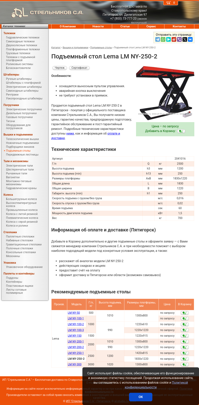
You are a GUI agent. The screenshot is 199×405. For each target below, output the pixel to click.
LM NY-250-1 (76, 353)
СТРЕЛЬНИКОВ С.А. (42, 13)
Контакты (179, 26)
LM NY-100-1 (76, 318)
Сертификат (79, 68)
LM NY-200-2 (76, 347)
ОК (141, 397)
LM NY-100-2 (76, 324)
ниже (70, 133)
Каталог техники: (14, 26)
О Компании (68, 26)
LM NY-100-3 (76, 330)
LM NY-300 (74, 364)
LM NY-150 (74, 335)
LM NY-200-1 (76, 341)
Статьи (125, 26)
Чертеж (60, 68)
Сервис (151, 26)
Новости (98, 26)
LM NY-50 (74, 313)
